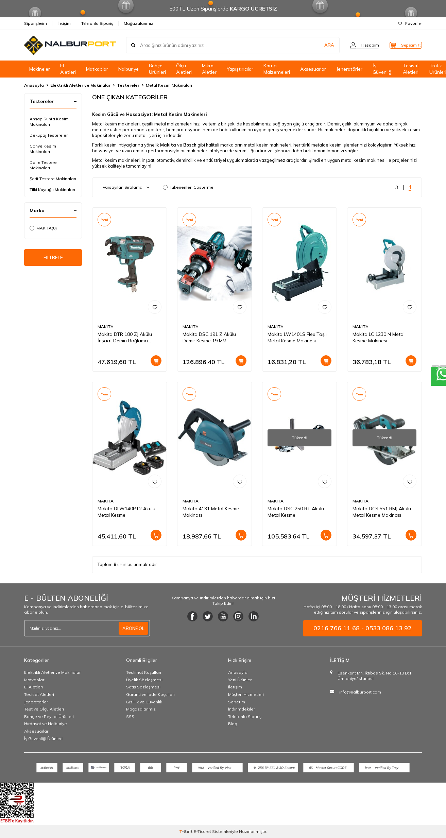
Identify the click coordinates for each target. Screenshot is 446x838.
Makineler (39, 69)
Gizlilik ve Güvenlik (144, 701)
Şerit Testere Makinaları (53, 178)
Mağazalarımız (138, 23)
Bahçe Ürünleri (157, 69)
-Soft (186, 831)
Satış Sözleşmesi (143, 686)
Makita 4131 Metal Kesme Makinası (211, 512)
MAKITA (43, 228)
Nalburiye (128, 69)
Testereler (128, 85)
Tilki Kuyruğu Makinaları (52, 189)
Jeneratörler (349, 69)
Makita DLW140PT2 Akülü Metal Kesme (126, 512)
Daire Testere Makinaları (43, 165)
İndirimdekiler (241, 709)
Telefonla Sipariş (97, 23)
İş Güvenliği (383, 69)
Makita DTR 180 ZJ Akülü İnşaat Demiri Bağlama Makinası (125, 337)
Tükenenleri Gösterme (188, 187)
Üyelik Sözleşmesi (144, 679)
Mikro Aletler (209, 69)
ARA (316, 45)
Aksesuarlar (313, 69)
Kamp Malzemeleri (276, 69)
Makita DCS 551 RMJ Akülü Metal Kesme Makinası (382, 512)
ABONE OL (132, 628)
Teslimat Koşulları (143, 672)
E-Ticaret (202, 831)
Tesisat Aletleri (411, 69)
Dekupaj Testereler (49, 135)
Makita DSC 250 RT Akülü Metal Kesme (296, 512)
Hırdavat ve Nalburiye (45, 723)
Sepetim (236, 701)
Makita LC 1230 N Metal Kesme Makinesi (379, 337)
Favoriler (410, 23)
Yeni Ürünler (240, 679)
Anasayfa (34, 85)
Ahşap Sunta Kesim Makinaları (49, 121)
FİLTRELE (53, 258)
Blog (232, 723)
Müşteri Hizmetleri (246, 694)
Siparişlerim (35, 23)
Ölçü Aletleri (184, 69)
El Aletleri (68, 69)
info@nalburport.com (360, 692)
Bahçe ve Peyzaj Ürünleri (49, 716)
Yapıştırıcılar (240, 69)
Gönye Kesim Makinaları (43, 148)
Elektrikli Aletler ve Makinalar (80, 85)
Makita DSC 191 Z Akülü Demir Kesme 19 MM (209, 337)
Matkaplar (97, 69)
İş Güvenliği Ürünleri (43, 738)
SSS (130, 716)
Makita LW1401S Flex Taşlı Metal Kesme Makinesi (297, 337)
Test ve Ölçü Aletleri (44, 709)
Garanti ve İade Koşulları (150, 694)
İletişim (64, 23)
